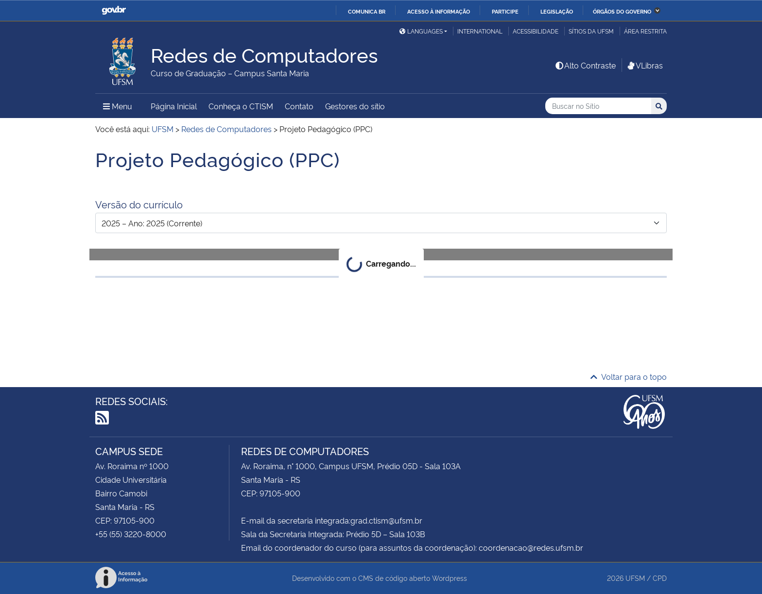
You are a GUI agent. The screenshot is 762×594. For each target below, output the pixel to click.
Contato (299, 106)
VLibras (644, 65)
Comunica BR (366, 11)
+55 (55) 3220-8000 (130, 533)
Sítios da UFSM (591, 31)
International (479, 31)
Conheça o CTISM (240, 106)
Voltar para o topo (628, 376)
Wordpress (449, 577)
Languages (421, 31)
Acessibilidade (535, 31)
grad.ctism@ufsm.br (386, 520)
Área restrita (645, 31)
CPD (660, 577)
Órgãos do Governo (622, 11)
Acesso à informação (438, 11)
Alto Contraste (585, 65)
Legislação (556, 11)
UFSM (635, 577)
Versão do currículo (139, 204)
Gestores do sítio (355, 106)
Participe (505, 11)
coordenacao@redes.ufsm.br (531, 547)
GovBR (114, 10)
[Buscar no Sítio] (598, 106)
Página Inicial (174, 106)
